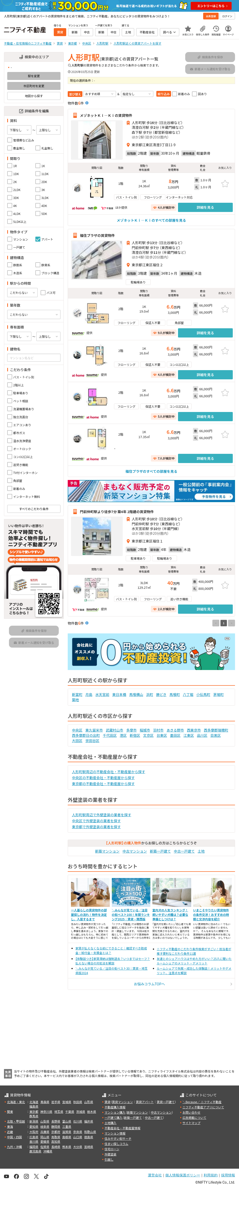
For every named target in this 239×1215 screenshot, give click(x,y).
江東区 (188, 735)
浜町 (149, 694)
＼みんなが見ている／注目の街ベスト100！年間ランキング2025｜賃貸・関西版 (131, 914)
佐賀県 (44, 1147)
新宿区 (135, 735)
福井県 (88, 1121)
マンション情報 (115, 1133)
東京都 (33, 1111)
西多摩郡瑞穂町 (216, 730)
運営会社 (155, 1175)
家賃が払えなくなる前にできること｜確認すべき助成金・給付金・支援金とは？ (111, 950)
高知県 (55, 1141)
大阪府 (33, 1132)
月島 (88, 694)
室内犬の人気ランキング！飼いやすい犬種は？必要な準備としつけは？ (170, 914)
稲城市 (145, 730)
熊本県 (66, 1147)
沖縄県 (47, 1151)
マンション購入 (115, 1112)
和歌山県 (90, 1132)
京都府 (55, 1132)
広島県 (33, 1137)
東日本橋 (119, 694)
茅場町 (218, 694)
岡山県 (44, 1137)
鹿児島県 (35, 1151)
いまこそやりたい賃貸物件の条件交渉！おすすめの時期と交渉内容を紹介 (211, 914)
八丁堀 (188, 694)
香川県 (33, 1141)
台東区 (162, 735)
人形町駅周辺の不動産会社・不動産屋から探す (108, 771)
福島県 (33, 1106)
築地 (75, 699)
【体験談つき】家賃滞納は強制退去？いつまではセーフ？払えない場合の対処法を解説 (112, 960)
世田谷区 (92, 740)
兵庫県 (44, 1132)
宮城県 (66, 1102)
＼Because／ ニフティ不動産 (202, 1102)
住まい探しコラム (116, 1144)
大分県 (77, 1147)
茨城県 (80, 1111)
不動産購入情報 (115, 1107)
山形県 (88, 1102)
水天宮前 (102, 694)
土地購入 (111, 1123)
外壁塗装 (111, 1154)
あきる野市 (175, 730)
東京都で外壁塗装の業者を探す (96, 826)
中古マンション (134, 851)
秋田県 (77, 1102)
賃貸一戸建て (166, 1102)
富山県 (66, 1121)
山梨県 (44, 1121)
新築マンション (107, 851)
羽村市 (158, 730)
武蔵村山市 (114, 730)
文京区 (148, 735)
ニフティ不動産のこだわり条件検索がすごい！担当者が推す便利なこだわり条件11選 (194, 951)
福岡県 (33, 1147)
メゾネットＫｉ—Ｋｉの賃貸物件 (106, 115)
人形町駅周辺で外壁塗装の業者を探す (101, 814)
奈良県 (77, 1132)
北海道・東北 (16, 1102)
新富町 (77, 694)
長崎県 (55, 1147)
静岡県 (55, 1126)
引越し (109, 1159)
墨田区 (175, 735)
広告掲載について (194, 1117)
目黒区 (215, 735)
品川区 (202, 735)
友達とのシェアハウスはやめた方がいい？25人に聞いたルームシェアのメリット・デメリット (194, 960)
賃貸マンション (122, 1102)
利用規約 (211, 1175)
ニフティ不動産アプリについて (203, 1107)
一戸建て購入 (113, 1117)
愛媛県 (44, 1141)
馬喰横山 (136, 694)
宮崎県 (88, 1147)
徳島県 (88, 1137)
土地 (201, 851)
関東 (10, 1111)
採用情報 (228, 1175)
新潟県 (33, 1121)
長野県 (55, 1121)
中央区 (77, 730)
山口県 (77, 1137)
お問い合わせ (191, 1112)
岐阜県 (44, 1126)
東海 (10, 1126)
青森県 (44, 1102)
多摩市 (131, 730)
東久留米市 (94, 730)
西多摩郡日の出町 (86, 735)
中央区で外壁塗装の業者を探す (96, 820)
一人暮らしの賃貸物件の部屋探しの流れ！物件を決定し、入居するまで (89, 914)
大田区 (77, 740)
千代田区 (110, 735)
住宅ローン (112, 1149)
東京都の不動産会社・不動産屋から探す (103, 783)
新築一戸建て (160, 851)
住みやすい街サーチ (118, 1138)
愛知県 (33, 1126)
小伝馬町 (203, 694)
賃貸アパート (145, 1102)
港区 (123, 735)
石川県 (77, 1121)
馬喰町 (175, 694)
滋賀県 (66, 1132)
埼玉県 (58, 1111)
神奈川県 (46, 1111)
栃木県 (91, 1111)
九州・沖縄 (14, 1147)
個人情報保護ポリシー (182, 1175)
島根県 (66, 1137)
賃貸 (108, 1102)
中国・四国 (14, 1137)
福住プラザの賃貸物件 (97, 235)
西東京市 (194, 730)
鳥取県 (55, 1137)
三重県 (66, 1126)
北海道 (33, 1102)
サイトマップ (191, 1123)
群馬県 (33, 1116)
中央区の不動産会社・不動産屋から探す (103, 777)
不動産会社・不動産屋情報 (122, 1128)
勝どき (161, 694)
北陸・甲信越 (16, 1121)
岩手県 (55, 1102)
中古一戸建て (184, 851)
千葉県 (69, 1111)
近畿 (10, 1132)
